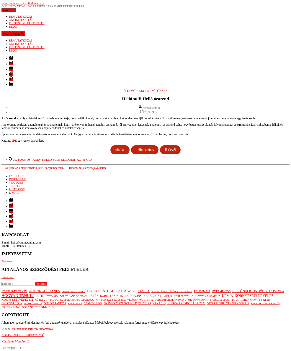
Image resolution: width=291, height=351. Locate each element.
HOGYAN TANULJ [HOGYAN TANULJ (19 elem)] (17, 295)
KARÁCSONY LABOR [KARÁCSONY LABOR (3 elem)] (157, 295)
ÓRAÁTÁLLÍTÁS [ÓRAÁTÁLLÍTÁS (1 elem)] (10, 307)
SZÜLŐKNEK (159, 90)
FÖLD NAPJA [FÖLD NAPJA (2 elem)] (202, 291)
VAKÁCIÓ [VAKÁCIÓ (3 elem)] (159, 303)
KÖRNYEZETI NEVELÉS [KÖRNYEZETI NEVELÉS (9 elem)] (254, 296)
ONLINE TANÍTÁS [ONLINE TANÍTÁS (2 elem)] (55, 303)
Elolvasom (7, 261)
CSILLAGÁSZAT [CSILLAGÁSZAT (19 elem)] (121, 291)
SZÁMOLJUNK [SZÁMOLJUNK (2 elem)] (93, 303)
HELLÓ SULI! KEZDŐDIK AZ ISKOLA (67, 159)
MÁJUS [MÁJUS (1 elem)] (235, 299)
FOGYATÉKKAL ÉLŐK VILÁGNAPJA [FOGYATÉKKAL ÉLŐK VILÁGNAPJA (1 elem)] (171, 291)
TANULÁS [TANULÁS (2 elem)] (144, 303)
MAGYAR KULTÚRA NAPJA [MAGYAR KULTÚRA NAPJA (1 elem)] (64, 299)
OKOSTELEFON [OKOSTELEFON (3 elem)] (11, 303)
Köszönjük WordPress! (15, 341)
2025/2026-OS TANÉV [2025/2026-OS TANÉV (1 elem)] (74, 291)
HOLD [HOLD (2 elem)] (39, 295)
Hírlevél (170, 150)
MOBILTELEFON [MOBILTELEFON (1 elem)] (219, 299)
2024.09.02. (151, 112)
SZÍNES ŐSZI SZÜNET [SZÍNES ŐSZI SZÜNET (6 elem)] (120, 303)
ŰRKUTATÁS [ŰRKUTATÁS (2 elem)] (47, 306)
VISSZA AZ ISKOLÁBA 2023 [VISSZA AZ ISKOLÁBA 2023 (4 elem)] (186, 303)
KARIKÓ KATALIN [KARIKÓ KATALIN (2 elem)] (111, 295)
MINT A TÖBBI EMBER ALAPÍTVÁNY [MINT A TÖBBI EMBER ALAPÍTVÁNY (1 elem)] (165, 299)
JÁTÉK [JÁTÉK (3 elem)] (93, 295)
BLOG (13, 26)
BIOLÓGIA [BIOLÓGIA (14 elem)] (96, 291)
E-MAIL (14, 192)
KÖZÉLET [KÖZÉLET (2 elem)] (41, 299)
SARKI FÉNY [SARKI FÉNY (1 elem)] (75, 303)
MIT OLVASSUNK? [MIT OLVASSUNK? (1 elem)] (198, 299)
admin (156, 107)
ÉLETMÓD (130, 90)
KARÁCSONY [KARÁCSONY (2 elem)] (133, 295)
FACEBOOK (17, 176)
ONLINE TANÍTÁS (21, 19)
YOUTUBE (16, 182)
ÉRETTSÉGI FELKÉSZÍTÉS (27, 23)
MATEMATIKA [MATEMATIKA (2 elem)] (90, 299)
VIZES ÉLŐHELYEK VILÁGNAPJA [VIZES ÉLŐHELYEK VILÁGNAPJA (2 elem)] (228, 303)
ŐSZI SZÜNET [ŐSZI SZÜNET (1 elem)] (29, 307)
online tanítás (145, 150)
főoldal (120, 150)
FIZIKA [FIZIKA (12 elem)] (144, 291)
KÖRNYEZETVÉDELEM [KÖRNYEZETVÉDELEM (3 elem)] (17, 299)
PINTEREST (16, 189)
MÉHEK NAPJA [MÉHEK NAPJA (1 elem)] (248, 299)
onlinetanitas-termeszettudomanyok (22, 3)
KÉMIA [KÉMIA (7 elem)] (227, 296)
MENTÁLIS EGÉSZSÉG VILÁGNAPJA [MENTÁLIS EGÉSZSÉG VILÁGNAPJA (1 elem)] (122, 299)
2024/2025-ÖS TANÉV (27, 159)
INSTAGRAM (17, 179)
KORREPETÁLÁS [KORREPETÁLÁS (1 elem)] (183, 296)
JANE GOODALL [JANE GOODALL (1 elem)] (78, 296)
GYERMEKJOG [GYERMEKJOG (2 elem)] (221, 291)
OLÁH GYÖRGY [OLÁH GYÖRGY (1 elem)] (33, 303)
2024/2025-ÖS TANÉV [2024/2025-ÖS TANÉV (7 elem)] (45, 291)
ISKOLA (143, 90)
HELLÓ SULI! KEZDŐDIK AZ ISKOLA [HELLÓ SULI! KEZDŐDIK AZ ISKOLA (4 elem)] (258, 291)
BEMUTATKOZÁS (21, 16)
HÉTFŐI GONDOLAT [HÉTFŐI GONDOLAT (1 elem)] (56, 296)
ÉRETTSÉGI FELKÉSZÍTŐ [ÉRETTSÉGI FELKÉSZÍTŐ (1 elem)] (265, 303)
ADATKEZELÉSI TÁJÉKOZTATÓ (22, 335)
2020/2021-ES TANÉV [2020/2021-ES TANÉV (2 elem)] (14, 291)
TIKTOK (14, 186)
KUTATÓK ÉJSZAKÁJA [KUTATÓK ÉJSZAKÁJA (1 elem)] (207, 296)
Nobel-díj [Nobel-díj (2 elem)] (264, 299)
